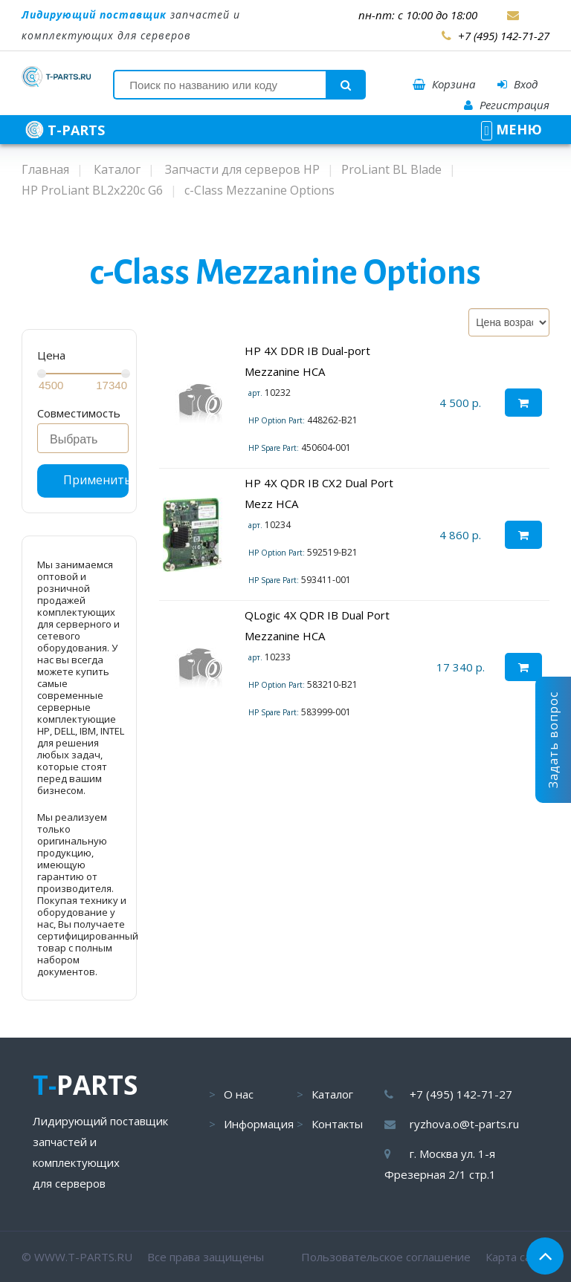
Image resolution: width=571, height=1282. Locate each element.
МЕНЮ (511, 129)
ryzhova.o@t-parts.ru (464, 1123)
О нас (239, 1094)
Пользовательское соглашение (386, 1256)
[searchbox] (87, 439)
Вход (517, 84)
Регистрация (506, 104)
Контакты (337, 1123)
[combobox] (83, 438)
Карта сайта (517, 1256)
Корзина (444, 84)
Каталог (332, 1094)
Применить (96, 480)
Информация (259, 1123)
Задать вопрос (553, 740)
